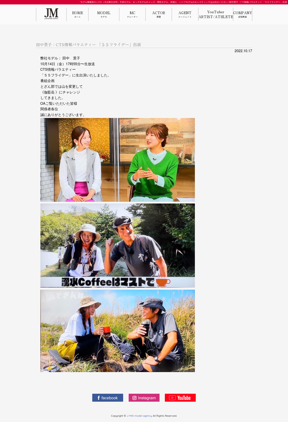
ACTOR (159, 14)
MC (132, 14)
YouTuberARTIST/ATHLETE (215, 14)
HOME (77, 14)
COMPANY (242, 14)
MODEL (103, 14)
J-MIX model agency (140, 415)
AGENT (185, 14)
